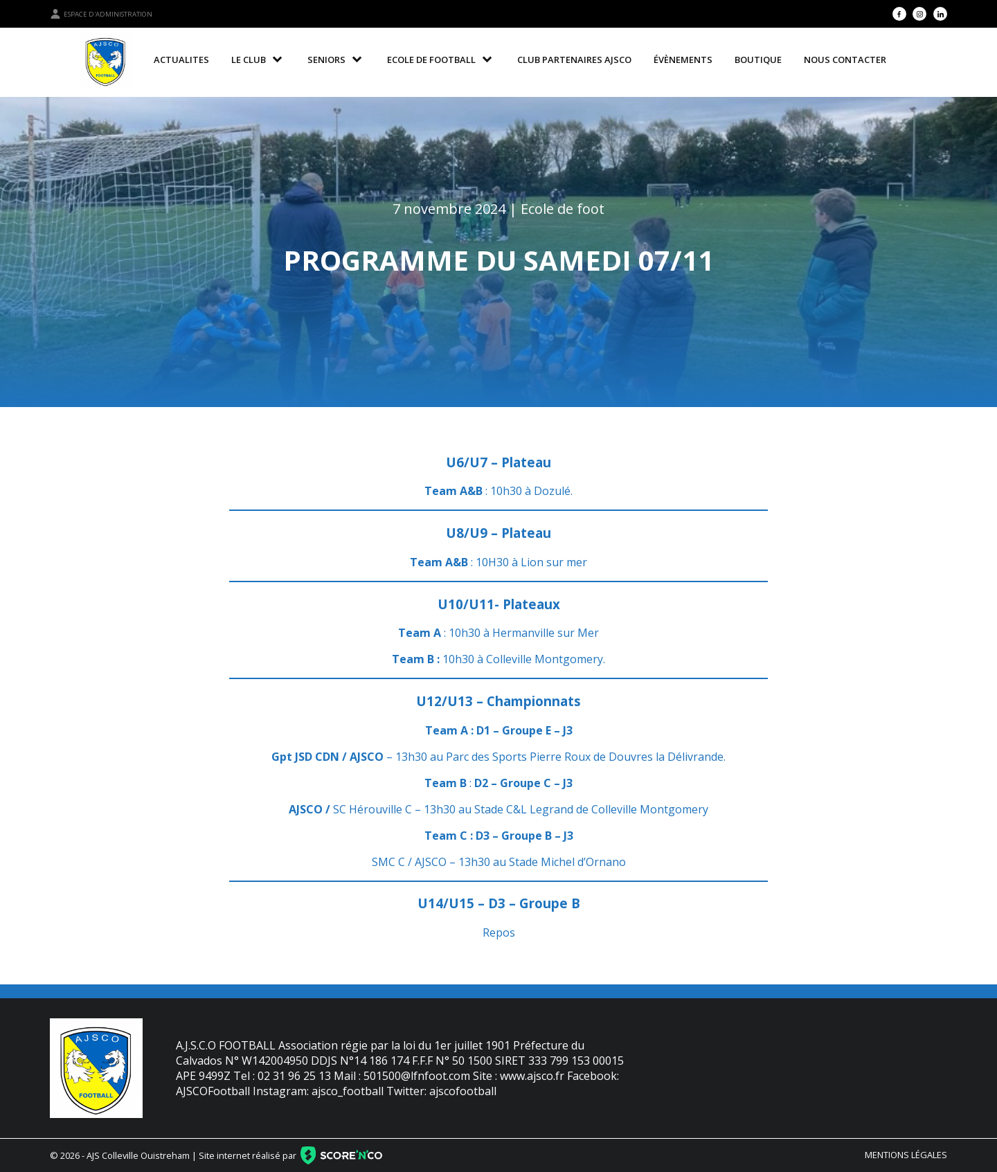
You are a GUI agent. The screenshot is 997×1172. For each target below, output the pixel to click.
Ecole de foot (562, 208)
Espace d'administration (101, 13)
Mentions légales (906, 1154)
